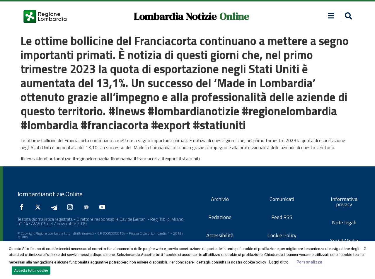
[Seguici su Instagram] (71, 207)
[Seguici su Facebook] (23, 207)
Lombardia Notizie (175, 16)
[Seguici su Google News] (87, 207)
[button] (331, 15)
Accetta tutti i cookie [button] (31, 270)
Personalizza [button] (309, 262)
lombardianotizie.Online (50, 194)
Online (234, 16)
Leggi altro (279, 262)
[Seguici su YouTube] (103, 207)
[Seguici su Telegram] (55, 207)
